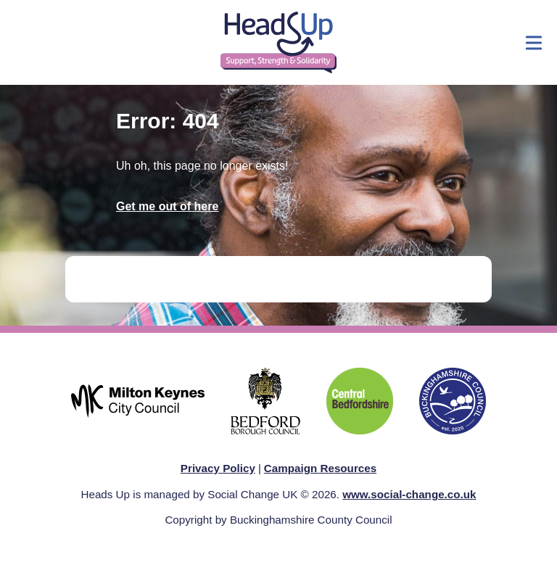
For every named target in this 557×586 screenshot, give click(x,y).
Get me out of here (167, 206)
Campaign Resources (320, 468)
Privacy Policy (218, 468)
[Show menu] (533, 42)
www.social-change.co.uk (409, 494)
